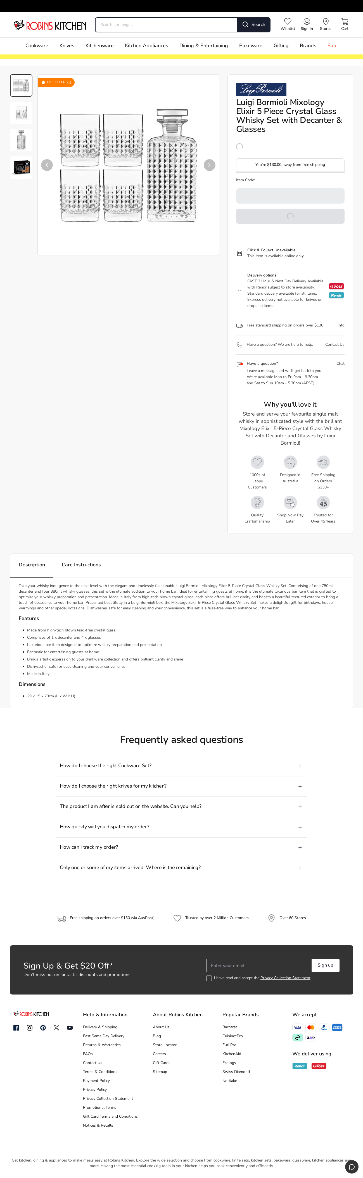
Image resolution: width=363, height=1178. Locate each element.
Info (341, 325)
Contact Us (335, 345)
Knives (67, 46)
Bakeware (250, 46)
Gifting (281, 46)
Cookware (36, 46)
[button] (47, 165)
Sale (333, 46)
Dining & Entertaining (203, 46)
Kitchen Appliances (146, 46)
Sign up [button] (325, 965)
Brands (308, 46)
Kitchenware (100, 46)
